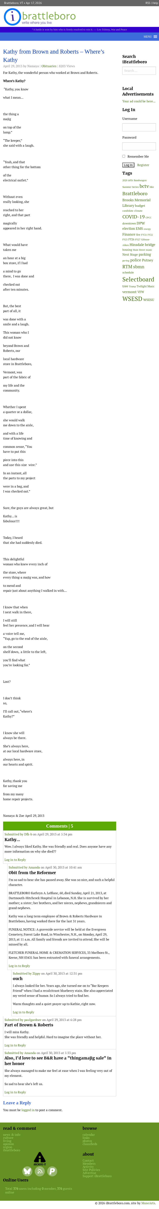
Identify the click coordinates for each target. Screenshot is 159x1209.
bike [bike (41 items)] (152, 187)
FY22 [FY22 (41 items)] (150, 234)
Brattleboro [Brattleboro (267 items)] (134, 193)
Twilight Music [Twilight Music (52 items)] (145, 286)
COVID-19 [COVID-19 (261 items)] (133, 216)
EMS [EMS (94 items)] (139, 228)
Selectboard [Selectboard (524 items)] (138, 279)
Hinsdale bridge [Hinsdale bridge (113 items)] (142, 244)
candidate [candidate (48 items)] (127, 210)
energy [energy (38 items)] (147, 229)
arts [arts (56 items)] (130, 180)
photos (87, 1140)
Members (89, 1163)
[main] (59, 581)
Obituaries (49, 66)
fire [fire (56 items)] (138, 234)
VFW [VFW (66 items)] (140, 292)
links (86, 1137)
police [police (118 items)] (135, 260)
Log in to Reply (15, 860)
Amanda (34, 867)
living (7, 1140)
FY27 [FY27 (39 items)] (137, 239)
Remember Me (135, 156)
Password (129, 137)
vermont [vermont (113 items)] (129, 291)
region (7, 1147)
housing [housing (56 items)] (127, 250)
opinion (8, 1143)
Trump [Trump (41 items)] (132, 286)
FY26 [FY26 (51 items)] (131, 239)
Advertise (89, 1172)
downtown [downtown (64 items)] (129, 223)
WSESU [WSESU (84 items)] (148, 300)
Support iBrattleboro (97, 1176)
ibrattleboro (11, 1150)
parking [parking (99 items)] (145, 254)
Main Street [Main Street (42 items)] (139, 249)
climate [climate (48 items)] (138, 210)
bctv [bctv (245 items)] (144, 186)
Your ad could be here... (138, 101)
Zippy (36, 973)
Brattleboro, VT (13, 3)
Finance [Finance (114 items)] (128, 234)
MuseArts (148, 1203)
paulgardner (32, 1020)
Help (155, 3)
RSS (148, 3)
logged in (28, 1110)
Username (129, 118)
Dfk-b (28, 834)
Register (143, 165)
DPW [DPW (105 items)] (141, 223)
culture (8, 1137)
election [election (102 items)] (128, 228)
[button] (148, 36)
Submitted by (14, 834)
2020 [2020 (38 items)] (124, 180)
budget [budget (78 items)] (140, 206)
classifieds (90, 1143)
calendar (89, 1134)
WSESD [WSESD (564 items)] (132, 299)
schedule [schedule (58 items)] (128, 272)
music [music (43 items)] (149, 249)
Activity (88, 1166)
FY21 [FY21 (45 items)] (144, 234)
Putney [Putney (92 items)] (147, 260)
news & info (11, 1134)
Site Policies (91, 1169)
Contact (88, 1160)
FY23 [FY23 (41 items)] (125, 239)
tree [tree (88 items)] (125, 286)
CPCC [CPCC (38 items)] (148, 217)
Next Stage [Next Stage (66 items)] (130, 254)
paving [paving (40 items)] (125, 260)
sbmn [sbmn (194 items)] (138, 267)
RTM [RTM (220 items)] (127, 267)
